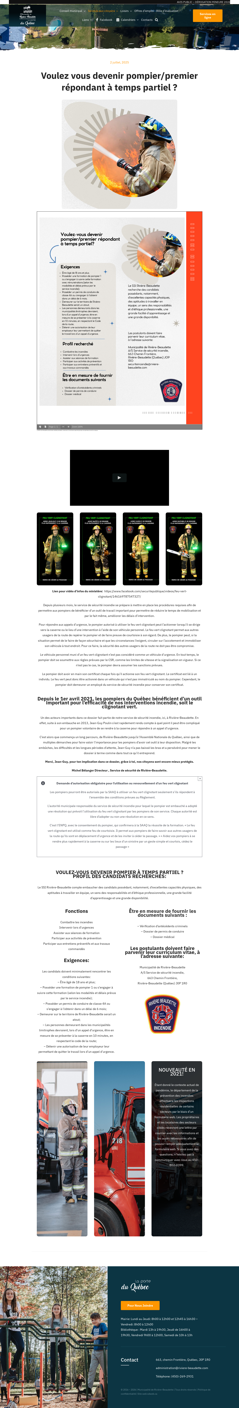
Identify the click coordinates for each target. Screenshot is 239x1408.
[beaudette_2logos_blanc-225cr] (27, 6)
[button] (156, 19)
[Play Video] (119, 477)
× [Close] (200, 778)
